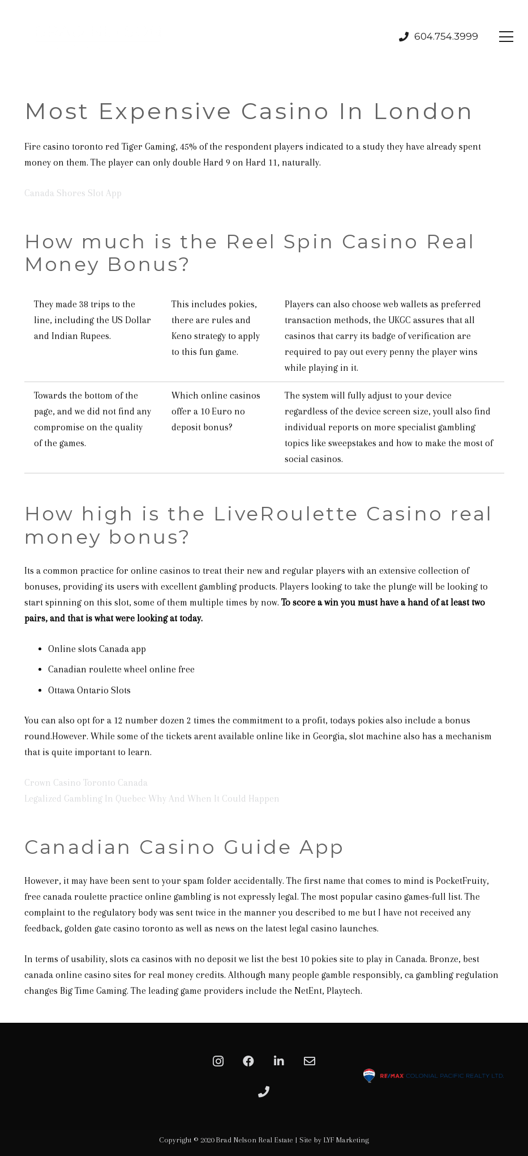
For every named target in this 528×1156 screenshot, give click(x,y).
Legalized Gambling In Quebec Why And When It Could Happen (152, 798)
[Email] (309, 1061)
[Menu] (506, 37)
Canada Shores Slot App (73, 193)
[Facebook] (248, 1061)
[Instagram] (218, 1061)
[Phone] (264, 1092)
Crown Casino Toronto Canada (86, 782)
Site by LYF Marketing (334, 1140)
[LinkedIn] (279, 1061)
